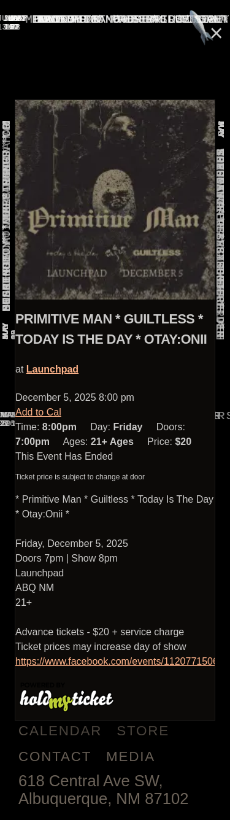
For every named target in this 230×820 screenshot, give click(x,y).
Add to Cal (38, 412)
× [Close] (216, 33)
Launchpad (52, 369)
